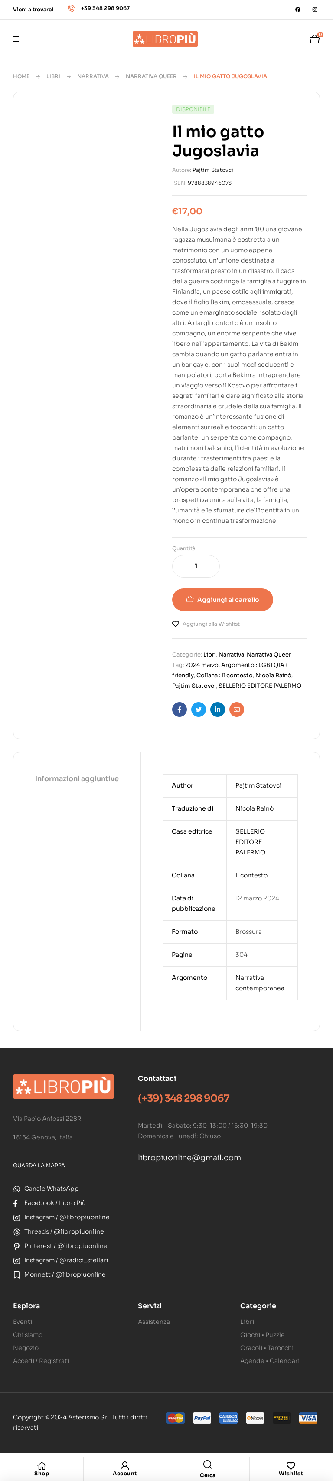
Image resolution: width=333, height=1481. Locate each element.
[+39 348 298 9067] (71, 8)
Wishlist (291, 1473)
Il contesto (251, 875)
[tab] (77, 779)
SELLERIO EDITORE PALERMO (260, 686)
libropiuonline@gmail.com (189, 1157)
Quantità (184, 548)
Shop (41, 1473)
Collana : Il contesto (224, 675)
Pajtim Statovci (213, 170)
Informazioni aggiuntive (77, 778)
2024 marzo (202, 665)
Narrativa (93, 76)
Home (21, 76)
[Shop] (41, 1465)
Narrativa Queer (151, 76)
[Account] (125, 1465)
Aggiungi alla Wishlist (211, 624)
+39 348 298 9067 (105, 8)
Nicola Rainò (273, 675)
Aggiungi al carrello (228, 600)
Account (125, 1473)
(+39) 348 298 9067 (183, 1098)
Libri (53, 76)
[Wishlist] (291, 1465)
